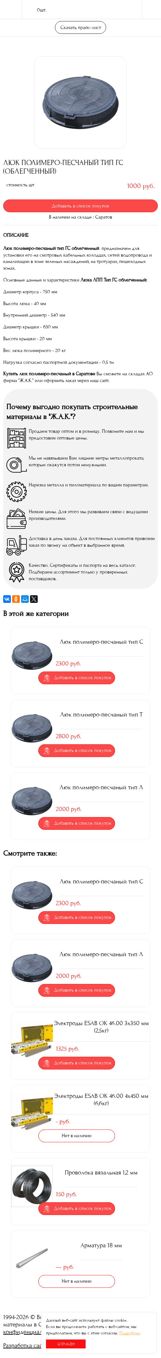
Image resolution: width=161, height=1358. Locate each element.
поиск (129, 9)
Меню (151, 9)
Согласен (65, 1344)
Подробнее (129, 1333)
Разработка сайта (25, 1345)
